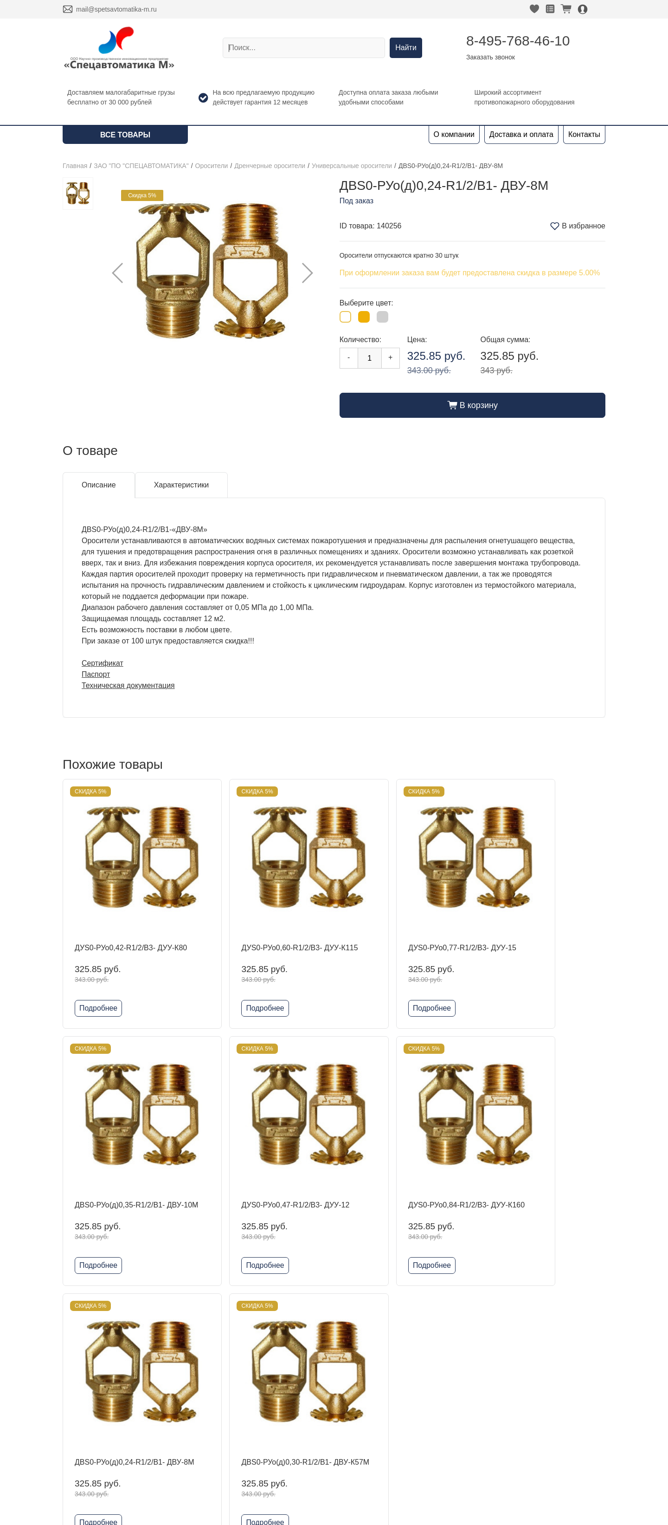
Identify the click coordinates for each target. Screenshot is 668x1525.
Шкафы (190, 1470)
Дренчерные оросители (269, 165)
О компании (454, 134)
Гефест (189, 1411)
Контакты (584, 134)
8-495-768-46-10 (518, 40)
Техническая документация (129, 685)
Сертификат (103, 663)
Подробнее (98, 989)
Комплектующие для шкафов (227, 1485)
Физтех (189, 1440)
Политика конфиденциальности (517, 1399)
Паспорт (96, 674)
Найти (406, 48)
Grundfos (192, 1455)
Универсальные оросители (352, 165)
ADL (184, 1381)
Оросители (211, 165)
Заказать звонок (490, 57)
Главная (75, 165)
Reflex (187, 1425)
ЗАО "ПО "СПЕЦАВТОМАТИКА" (141, 165)
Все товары (125, 135)
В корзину (472, 405)
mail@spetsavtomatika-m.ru (116, 9)
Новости (77, 1411)
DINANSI (192, 1366)
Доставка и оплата (521, 134)
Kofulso (189, 1396)
